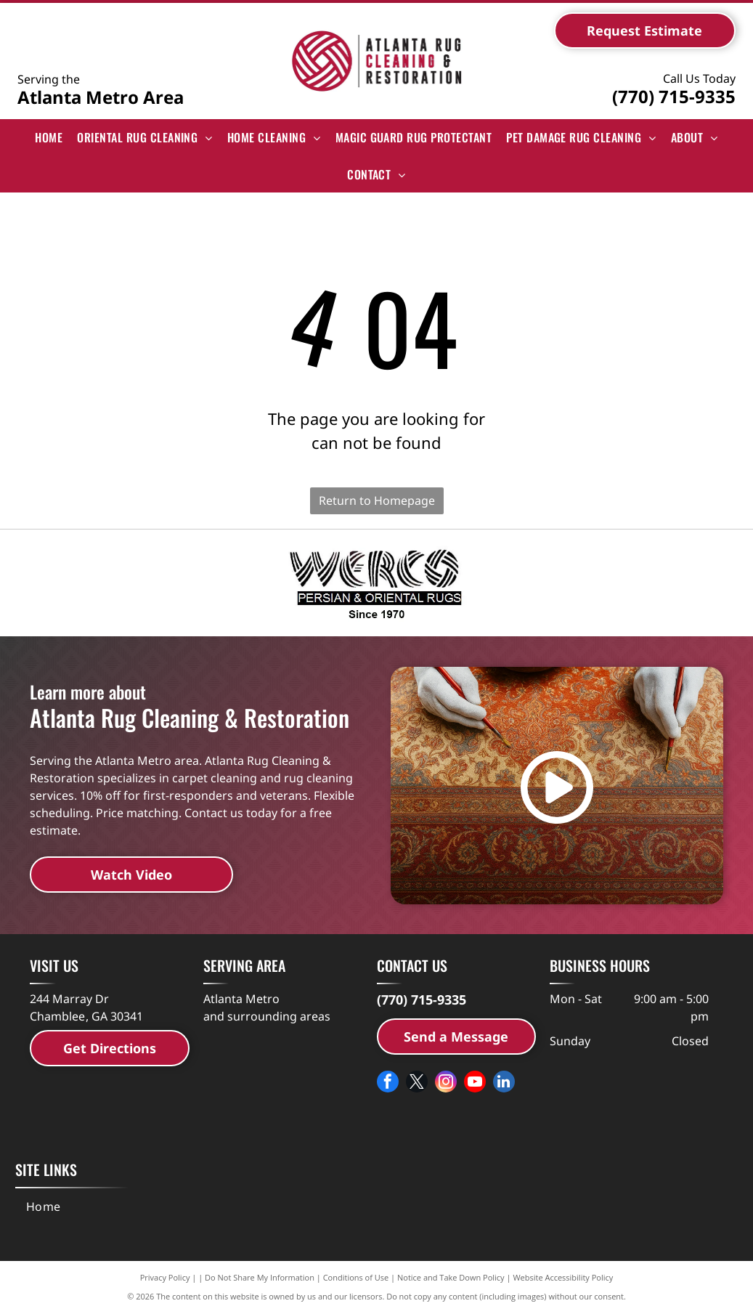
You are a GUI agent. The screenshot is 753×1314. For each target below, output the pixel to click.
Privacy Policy (165, 1277)
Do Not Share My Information (259, 1277)
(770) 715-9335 (674, 96)
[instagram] (446, 1083)
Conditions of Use (356, 1277)
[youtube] (475, 1083)
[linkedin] (504, 1083)
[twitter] (417, 1083)
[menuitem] (49, 137)
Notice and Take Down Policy (451, 1277)
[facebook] (388, 1083)
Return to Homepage (377, 500)
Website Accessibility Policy (563, 1277)
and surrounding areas (266, 1016)
